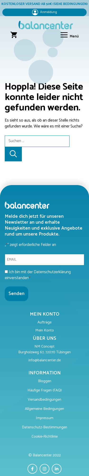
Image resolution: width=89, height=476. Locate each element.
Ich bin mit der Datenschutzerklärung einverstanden (38, 275)
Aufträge (44, 323)
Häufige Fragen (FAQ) (45, 391)
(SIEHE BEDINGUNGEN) (70, 4)
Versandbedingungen (44, 400)
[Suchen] (13, 154)
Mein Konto (44, 330)
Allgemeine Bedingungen (44, 409)
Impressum (44, 418)
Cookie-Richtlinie (45, 437)
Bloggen (44, 381)
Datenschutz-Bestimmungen (44, 428)
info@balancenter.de (44, 360)
